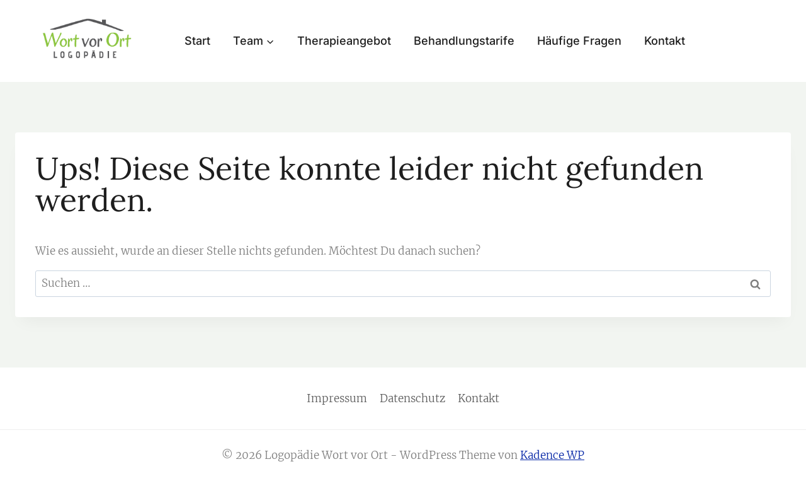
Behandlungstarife (464, 40)
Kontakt (664, 40)
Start (197, 40)
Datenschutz (412, 398)
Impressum (337, 398)
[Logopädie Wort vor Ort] (87, 39)
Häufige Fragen (579, 40)
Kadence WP (552, 455)
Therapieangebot (344, 40)
